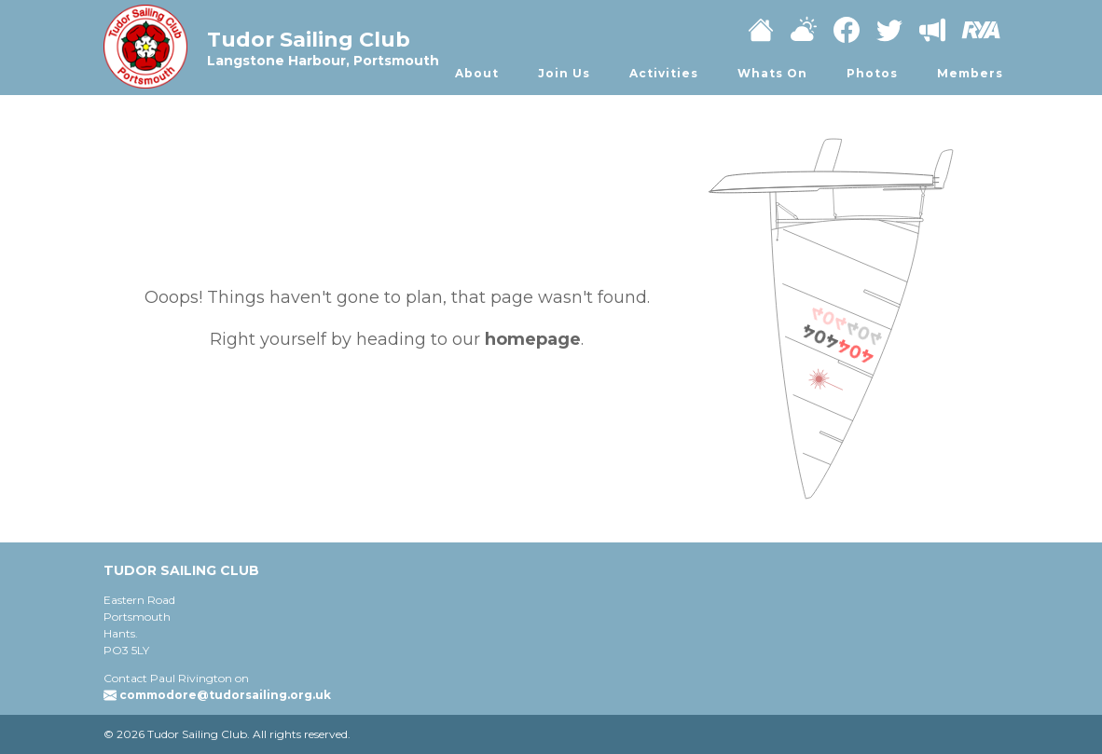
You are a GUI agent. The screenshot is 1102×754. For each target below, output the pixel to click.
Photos (872, 73)
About (477, 73)
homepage (533, 339)
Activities (663, 73)
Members (970, 73)
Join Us (564, 73)
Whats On (772, 73)
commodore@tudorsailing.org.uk (225, 695)
